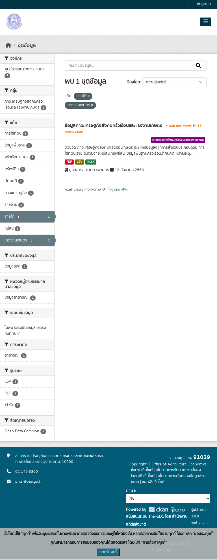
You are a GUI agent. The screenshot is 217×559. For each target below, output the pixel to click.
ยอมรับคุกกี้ (108, 552)
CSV (79, 162)
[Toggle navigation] (205, 22)
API (104, 189)
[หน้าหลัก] (8, 45)
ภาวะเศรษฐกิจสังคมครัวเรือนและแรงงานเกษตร (178, 140)
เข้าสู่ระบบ (204, 4)
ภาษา (130, 491)
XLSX (91, 162)
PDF (69, 162)
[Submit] (199, 66)
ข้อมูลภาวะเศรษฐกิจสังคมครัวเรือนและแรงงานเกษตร (114, 125)
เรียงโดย (133, 82)
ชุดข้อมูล (27, 45)
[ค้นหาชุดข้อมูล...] (128, 66)
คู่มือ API (120, 189)
